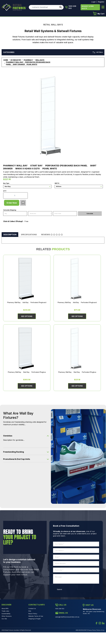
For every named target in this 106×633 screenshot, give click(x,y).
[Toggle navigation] (103, 7)
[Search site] (61, 7)
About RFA (5, 609)
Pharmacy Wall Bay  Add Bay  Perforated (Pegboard (26, 303)
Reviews (52, 235)
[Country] (40, 214)
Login (93, 2)
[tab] (10, 235)
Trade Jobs (5, 612)
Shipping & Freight (34, 619)
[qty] (15, 214)
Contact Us (32, 609)
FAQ (29, 612)
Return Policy (32, 614)
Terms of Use (100, 631)
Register (101, 2)
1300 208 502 (70, 7)
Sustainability (6, 614)
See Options (26, 317)
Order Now (12, 203)
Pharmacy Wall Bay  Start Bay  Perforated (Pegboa (27, 373)
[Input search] (43, 7)
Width (57, 183)
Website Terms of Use (35, 617)
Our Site (4, 619)
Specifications (29, 235)
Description (9, 235)
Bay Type (6, 183)
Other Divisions (7, 617)
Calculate (90, 214)
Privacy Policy (92, 631)
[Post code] (65, 214)
